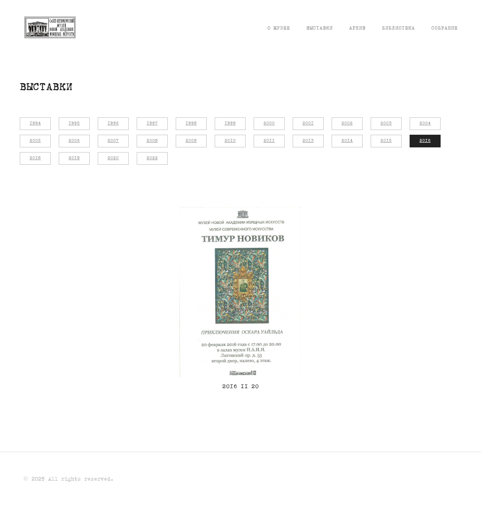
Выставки (319, 28)
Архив (357, 28)
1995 (74, 123)
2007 (113, 141)
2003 (386, 123)
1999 (230, 123)
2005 (35, 141)
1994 (35, 123)
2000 (269, 123)
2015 (386, 141)
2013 (308, 141)
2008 (152, 141)
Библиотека (398, 28)
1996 (113, 123)
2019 (74, 158)
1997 (152, 123)
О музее (278, 28)
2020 (113, 158)
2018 (35, 158)
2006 (74, 141)
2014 (347, 141)
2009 (191, 141)
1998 (191, 123)
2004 (425, 123)
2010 (230, 141)
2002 (347, 123)
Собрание (444, 28)
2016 (425, 141)
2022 (152, 158)
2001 (308, 123)
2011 (269, 141)
